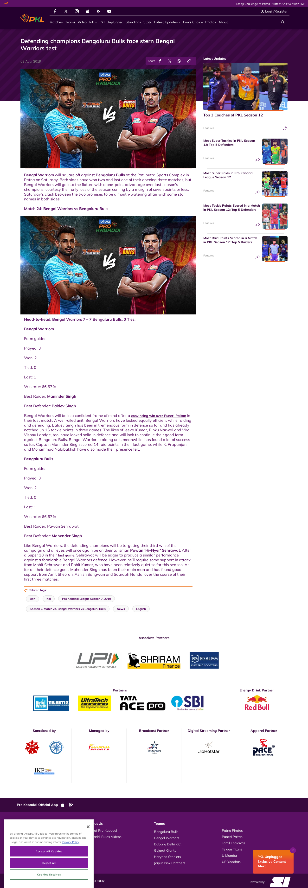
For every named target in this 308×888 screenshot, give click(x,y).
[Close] (88, 850)
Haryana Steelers (167, 857)
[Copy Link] (188, 61)
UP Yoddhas (231, 862)
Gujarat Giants (165, 850)
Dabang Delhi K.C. (167, 844)
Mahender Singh (67, 535)
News (26, 843)
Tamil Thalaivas (233, 843)
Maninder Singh (61, 396)
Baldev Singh (64, 405)
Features (208, 128)
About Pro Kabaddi (102, 830)
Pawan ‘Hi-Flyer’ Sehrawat (155, 550)
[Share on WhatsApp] (179, 61)
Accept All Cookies (49, 875)
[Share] (285, 128)
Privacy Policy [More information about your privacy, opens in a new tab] (70, 866)
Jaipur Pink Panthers (169, 863)
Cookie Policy (95, 880)
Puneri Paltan (232, 837)
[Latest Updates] (167, 22)
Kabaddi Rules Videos (105, 837)
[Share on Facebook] (160, 61)
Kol (48, 599)
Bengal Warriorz (166, 838)
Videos (27, 830)
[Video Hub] (87, 22)
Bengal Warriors (39, 174)
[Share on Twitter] (169, 61)
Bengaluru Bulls (110, 174)
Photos (27, 837)
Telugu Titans (232, 849)
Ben (32, 599)
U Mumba (229, 855)
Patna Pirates (232, 830)
